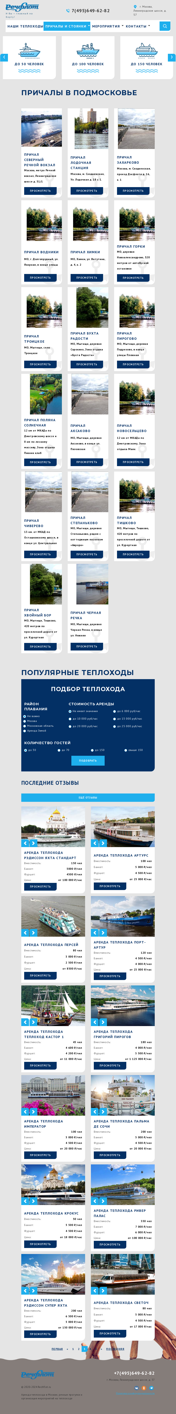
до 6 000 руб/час (128, 711)
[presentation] (4, 58)
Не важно (33, 716)
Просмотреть (40, 191)
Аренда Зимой (36, 730)
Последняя (115, 1349)
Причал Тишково (126, 520)
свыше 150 (135, 750)
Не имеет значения (85, 711)
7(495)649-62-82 (91, 11)
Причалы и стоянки (65, 26)
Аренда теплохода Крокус (51, 1213)
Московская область (40, 726)
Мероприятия (106, 26)
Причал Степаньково (84, 520)
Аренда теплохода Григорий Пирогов (113, 1034)
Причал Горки (131, 246)
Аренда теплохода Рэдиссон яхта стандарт (50, 855)
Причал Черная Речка (86, 615)
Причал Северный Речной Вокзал (39, 159)
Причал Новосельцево (132, 428)
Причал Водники (41, 252)
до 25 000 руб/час (129, 726)
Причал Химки (85, 252)
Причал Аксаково (80, 428)
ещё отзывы (88, 797)
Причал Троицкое (34, 339)
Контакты (136, 26)
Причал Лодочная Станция (81, 162)
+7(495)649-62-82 (134, 1373)
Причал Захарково (128, 160)
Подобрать (88, 760)
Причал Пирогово (127, 336)
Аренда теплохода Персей (51, 944)
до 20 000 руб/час (85, 726)
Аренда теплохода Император (43, 1124)
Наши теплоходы (26, 26)
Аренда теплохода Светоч (121, 1302)
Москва (32, 721)
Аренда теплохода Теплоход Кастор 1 (44, 1034)
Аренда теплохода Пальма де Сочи (121, 1124)
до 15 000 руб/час (129, 718)
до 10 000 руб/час (85, 718)
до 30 (32, 750)
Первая (57, 1349)
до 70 (66, 750)
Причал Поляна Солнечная (40, 422)
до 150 (99, 750)
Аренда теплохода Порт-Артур (120, 945)
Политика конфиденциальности (135, 1393)
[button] (25, 843)
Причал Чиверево (33, 523)
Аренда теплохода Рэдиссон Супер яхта (45, 1303)
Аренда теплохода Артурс (121, 855)
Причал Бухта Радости (85, 336)
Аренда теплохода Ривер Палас (120, 1213)
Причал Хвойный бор (37, 612)
